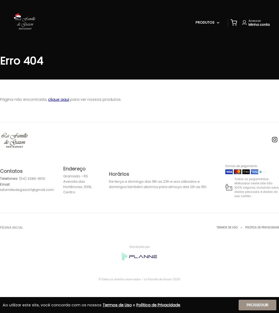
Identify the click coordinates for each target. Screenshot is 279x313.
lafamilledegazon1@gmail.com (27, 189)
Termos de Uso (227, 227)
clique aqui (58, 99)
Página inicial (11, 227)
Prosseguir (257, 305)
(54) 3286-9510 (32, 178)
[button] (234, 22)
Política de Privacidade (262, 227)
